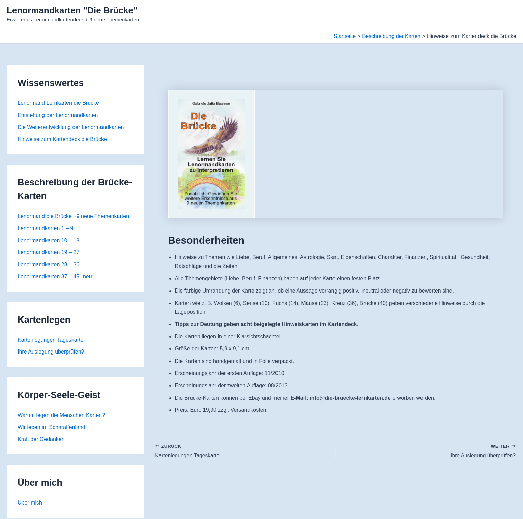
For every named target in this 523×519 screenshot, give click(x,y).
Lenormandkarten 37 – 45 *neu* (56, 277)
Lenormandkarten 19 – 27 (48, 253)
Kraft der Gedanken (41, 440)
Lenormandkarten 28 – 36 (48, 265)
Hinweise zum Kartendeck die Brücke (62, 139)
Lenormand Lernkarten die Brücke (58, 103)
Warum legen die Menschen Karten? (61, 416)
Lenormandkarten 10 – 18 (48, 241)
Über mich (30, 504)
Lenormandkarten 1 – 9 (45, 229)
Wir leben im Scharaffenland (51, 428)
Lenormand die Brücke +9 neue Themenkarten (73, 216)
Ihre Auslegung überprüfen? (51, 353)
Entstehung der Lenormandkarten (58, 115)
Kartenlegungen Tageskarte (50, 340)
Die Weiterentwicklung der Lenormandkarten (71, 127)
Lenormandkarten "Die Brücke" (72, 10)
